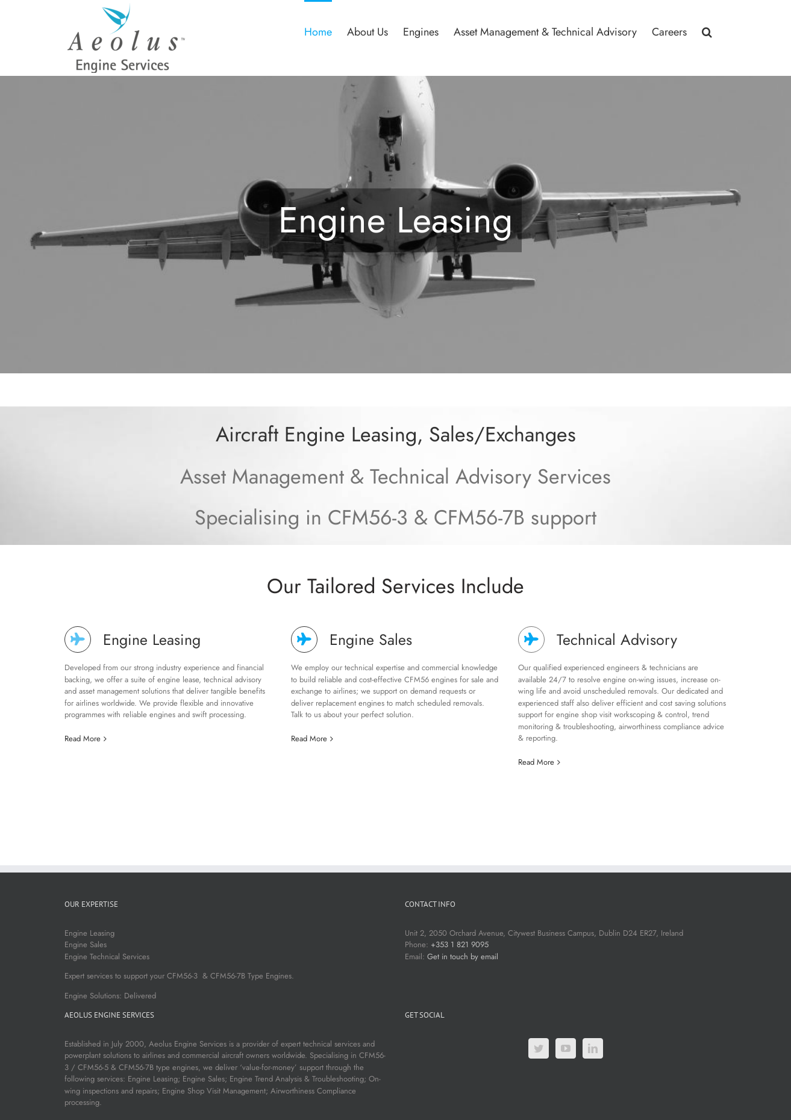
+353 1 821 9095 (460, 944)
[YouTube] (565, 1048)
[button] (707, 31)
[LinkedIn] (593, 1048)
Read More (82, 738)
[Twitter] (538, 1048)
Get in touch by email (462, 956)
